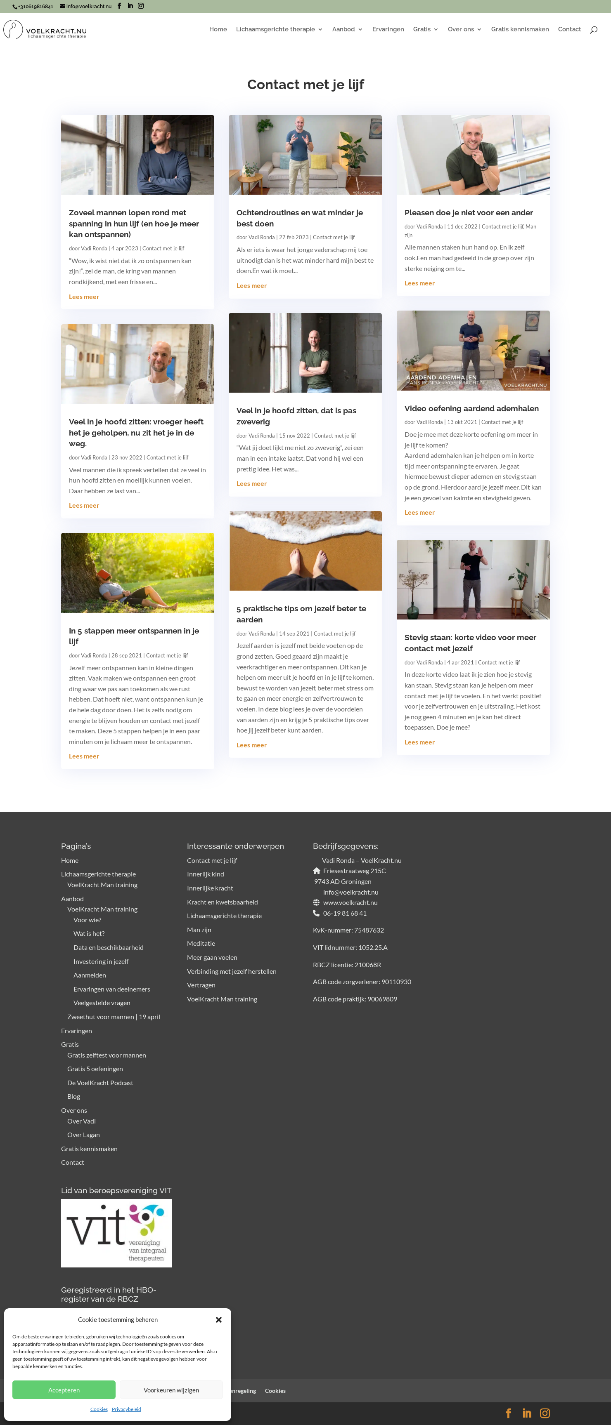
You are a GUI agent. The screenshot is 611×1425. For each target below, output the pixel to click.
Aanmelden (89, 975)
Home (218, 29)
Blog (73, 1096)
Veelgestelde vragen (101, 1002)
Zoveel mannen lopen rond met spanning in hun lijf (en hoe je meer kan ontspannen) (134, 223)
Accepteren (64, 1390)
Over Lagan (83, 1134)
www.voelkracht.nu (350, 902)
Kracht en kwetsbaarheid (222, 902)
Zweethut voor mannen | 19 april (113, 1016)
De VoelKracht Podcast (100, 1082)
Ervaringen (388, 29)
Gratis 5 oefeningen (95, 1068)
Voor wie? (87, 919)
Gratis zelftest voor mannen (106, 1055)
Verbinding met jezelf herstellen (232, 971)
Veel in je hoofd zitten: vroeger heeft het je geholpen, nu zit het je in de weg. (136, 432)
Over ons (461, 29)
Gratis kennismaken (520, 29)
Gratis (422, 29)
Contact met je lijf (163, 248)
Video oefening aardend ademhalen (472, 408)
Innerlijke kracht (210, 888)
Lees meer (84, 296)
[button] (219, 1320)
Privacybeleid (126, 1409)
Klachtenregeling (234, 1390)
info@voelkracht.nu (350, 892)
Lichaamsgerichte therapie (275, 29)
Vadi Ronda (94, 248)
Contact (569, 29)
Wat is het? (88, 933)
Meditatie (201, 943)
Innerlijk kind (205, 874)
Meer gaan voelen (212, 957)
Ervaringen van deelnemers (111, 989)
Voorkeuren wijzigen (171, 1390)
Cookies (99, 1409)
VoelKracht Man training (102, 884)
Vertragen (201, 985)
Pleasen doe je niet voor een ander (469, 212)
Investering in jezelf (100, 961)
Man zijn (199, 929)
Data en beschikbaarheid (108, 947)
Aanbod (343, 29)
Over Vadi (81, 1121)
